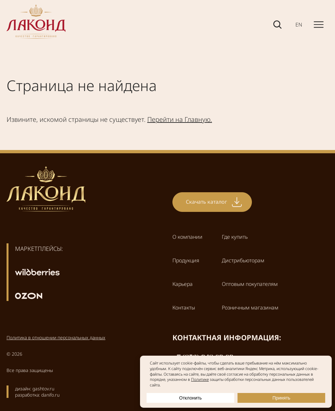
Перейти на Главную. (179, 119)
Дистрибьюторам (243, 260)
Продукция (185, 260)
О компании (187, 236)
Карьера (182, 284)
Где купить (235, 236)
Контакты (183, 307)
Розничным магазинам (250, 307)
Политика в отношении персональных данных (56, 337)
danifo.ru (50, 395)
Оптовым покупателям (250, 284)
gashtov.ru (43, 388)
